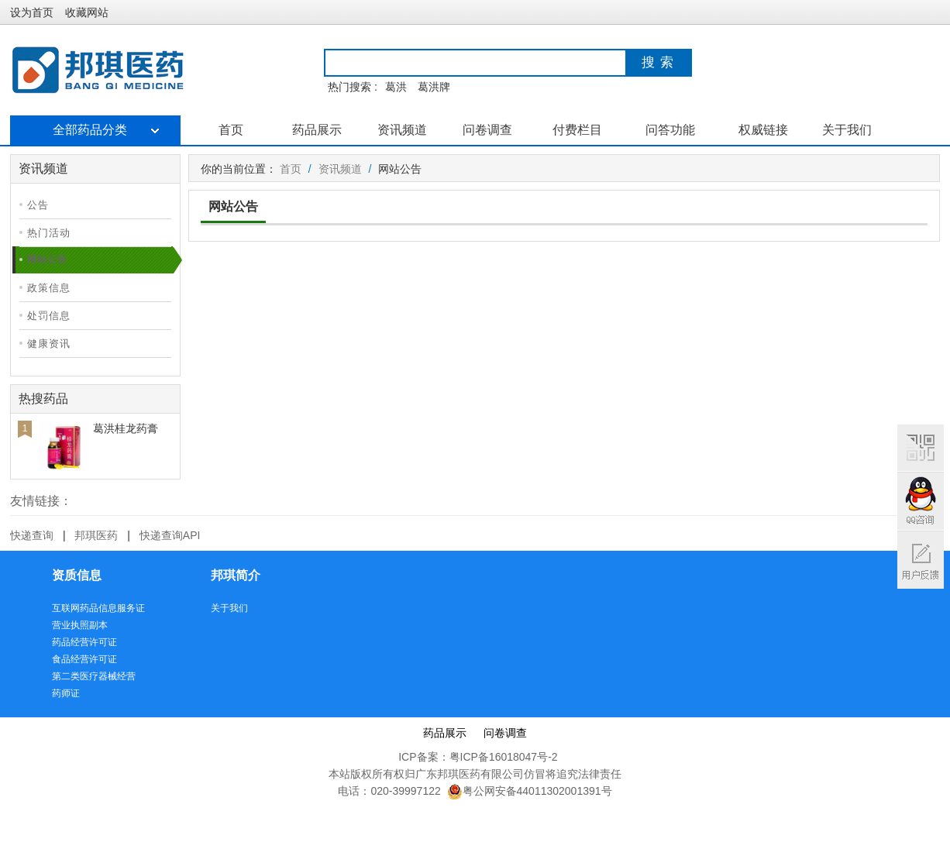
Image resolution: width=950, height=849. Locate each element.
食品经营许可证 (84, 659)
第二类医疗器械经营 (94, 676)
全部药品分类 (95, 129)
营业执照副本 (80, 625)
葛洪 (396, 87)
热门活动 (49, 233)
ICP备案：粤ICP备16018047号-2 (477, 757)
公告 (38, 205)
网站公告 (47, 259)
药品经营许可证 (84, 642)
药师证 (66, 693)
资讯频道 (402, 129)
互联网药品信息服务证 (98, 608)
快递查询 (31, 535)
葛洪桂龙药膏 (125, 428)
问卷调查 (487, 129)
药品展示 (317, 129)
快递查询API (170, 535)
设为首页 (31, 12)
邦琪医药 (96, 535)
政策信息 (49, 288)
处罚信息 (49, 315)
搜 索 (658, 62)
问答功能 (670, 129)
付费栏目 (577, 129)
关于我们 (847, 129)
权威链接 (763, 129)
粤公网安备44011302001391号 (529, 791)
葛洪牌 (434, 87)
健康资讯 (49, 343)
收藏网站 (86, 12)
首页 (231, 129)
